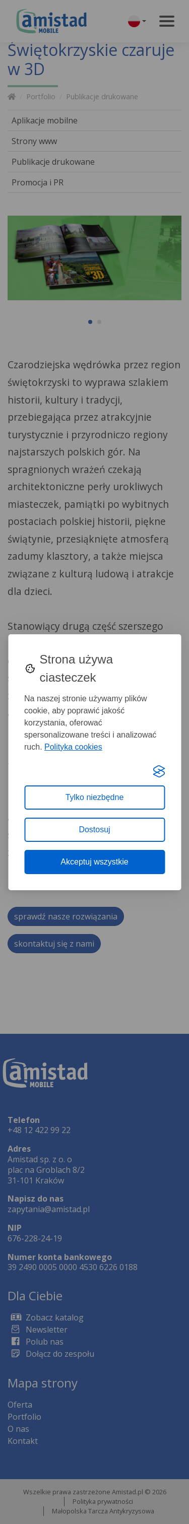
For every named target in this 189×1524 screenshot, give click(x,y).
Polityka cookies (73, 747)
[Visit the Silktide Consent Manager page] (159, 771)
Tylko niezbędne (95, 797)
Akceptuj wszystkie (94, 861)
